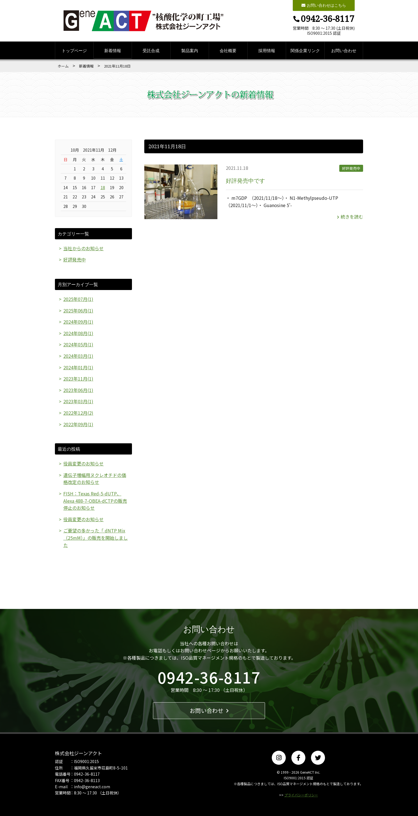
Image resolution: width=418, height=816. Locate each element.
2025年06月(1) (78, 310)
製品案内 (189, 50)
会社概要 (228, 50)
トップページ (74, 50)
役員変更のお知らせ (83, 463)
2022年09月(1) (78, 424)
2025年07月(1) (78, 299)
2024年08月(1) (78, 333)
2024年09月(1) (78, 321)
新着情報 (112, 50)
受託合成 (151, 50)
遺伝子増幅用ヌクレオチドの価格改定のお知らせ (94, 479)
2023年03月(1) (78, 401)
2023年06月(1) (78, 390)
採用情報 (266, 50)
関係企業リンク (305, 50)
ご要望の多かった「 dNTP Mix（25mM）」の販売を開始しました (95, 537)
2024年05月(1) (78, 344)
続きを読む (350, 216)
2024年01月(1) (78, 367)
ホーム (63, 66)
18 (103, 187)
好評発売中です (245, 180)
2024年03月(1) (78, 356)
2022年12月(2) (78, 412)
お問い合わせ (343, 50)
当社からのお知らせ (83, 248)
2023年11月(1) (78, 378)
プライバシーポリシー (301, 794)
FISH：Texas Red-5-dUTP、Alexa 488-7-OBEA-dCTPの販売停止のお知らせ (95, 500)
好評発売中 (351, 168)
